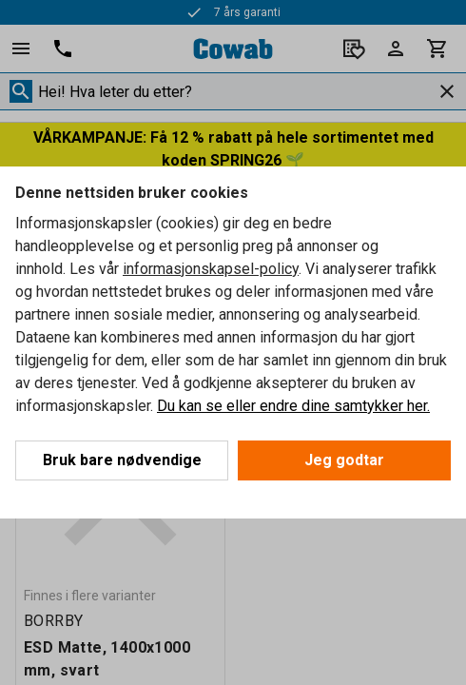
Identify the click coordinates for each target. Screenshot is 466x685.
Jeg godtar (344, 460)
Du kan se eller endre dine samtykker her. (293, 406)
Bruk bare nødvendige (122, 460)
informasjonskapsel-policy (211, 269)
